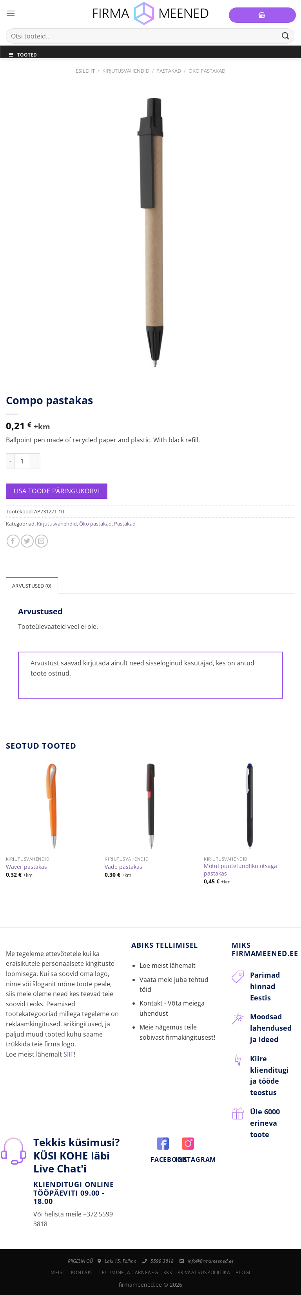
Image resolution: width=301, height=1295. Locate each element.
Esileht (85, 70)
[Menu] (10, 13)
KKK (167, 1272)
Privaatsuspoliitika (204, 1272)
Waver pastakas (26, 866)
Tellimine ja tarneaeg (128, 1272)
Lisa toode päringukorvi (57, 491)
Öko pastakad (207, 70)
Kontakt (82, 1272)
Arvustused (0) (32, 585)
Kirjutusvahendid (125, 70)
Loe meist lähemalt (168, 965)
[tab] (32, 585)
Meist (58, 1272)
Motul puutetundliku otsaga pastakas (240, 870)
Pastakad (168, 70)
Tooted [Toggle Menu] (22, 54)
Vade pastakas (123, 866)
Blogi (243, 1272)
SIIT (68, 1054)
